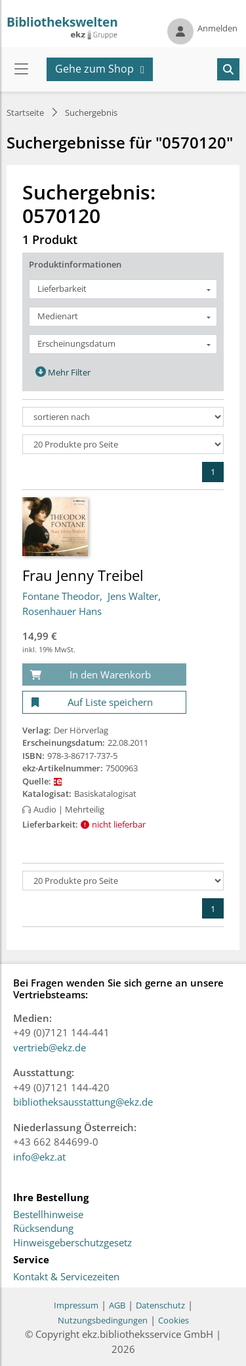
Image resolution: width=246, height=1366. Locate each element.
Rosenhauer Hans (62, 611)
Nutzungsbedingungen (103, 1320)
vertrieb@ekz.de (49, 1047)
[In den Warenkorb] (104, 674)
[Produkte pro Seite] (123, 444)
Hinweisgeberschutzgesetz (72, 1243)
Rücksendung (43, 1228)
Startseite (25, 112)
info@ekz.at (39, 1156)
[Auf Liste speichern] (104, 702)
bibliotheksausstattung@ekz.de (83, 1101)
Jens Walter (133, 596)
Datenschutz (160, 1305)
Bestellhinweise (48, 1214)
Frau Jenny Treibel (83, 575)
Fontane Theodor (61, 596)
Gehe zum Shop (94, 68)
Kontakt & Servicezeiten (66, 1277)
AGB (117, 1305)
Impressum (76, 1305)
